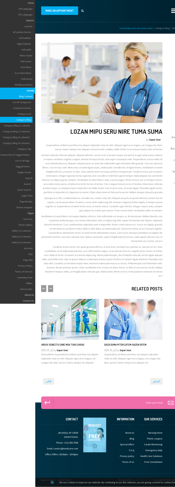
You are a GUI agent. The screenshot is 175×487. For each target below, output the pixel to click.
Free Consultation (118, 461)
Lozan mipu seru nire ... (147, 160)
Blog (96, 438)
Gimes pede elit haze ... (148, 182)
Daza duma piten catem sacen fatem (90, 344)
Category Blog (127, 28)
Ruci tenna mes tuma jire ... (146, 148)
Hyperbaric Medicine (158, 113)
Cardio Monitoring (118, 444)
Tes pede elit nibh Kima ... (147, 171)
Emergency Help (118, 450)
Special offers (92, 444)
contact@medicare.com (30, 448)
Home (166, 28)
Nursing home (120, 432)
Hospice (165, 98)
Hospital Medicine (160, 105)
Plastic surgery (119, 438)
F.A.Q (96, 450)
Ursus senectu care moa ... (146, 137)
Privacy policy (92, 456)
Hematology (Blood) (159, 83)
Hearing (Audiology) (159, 68)
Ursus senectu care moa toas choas (27, 344)
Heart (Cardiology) (160, 75)
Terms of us (93, 461)
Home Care (163, 90)
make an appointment (24, 10)
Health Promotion (160, 60)
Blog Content (144, 28)
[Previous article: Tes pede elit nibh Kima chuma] (121, 381)
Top (171, 60)
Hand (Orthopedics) (159, 52)
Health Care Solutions (116, 456)
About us (94, 432)
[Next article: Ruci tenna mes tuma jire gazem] (13, 381)
